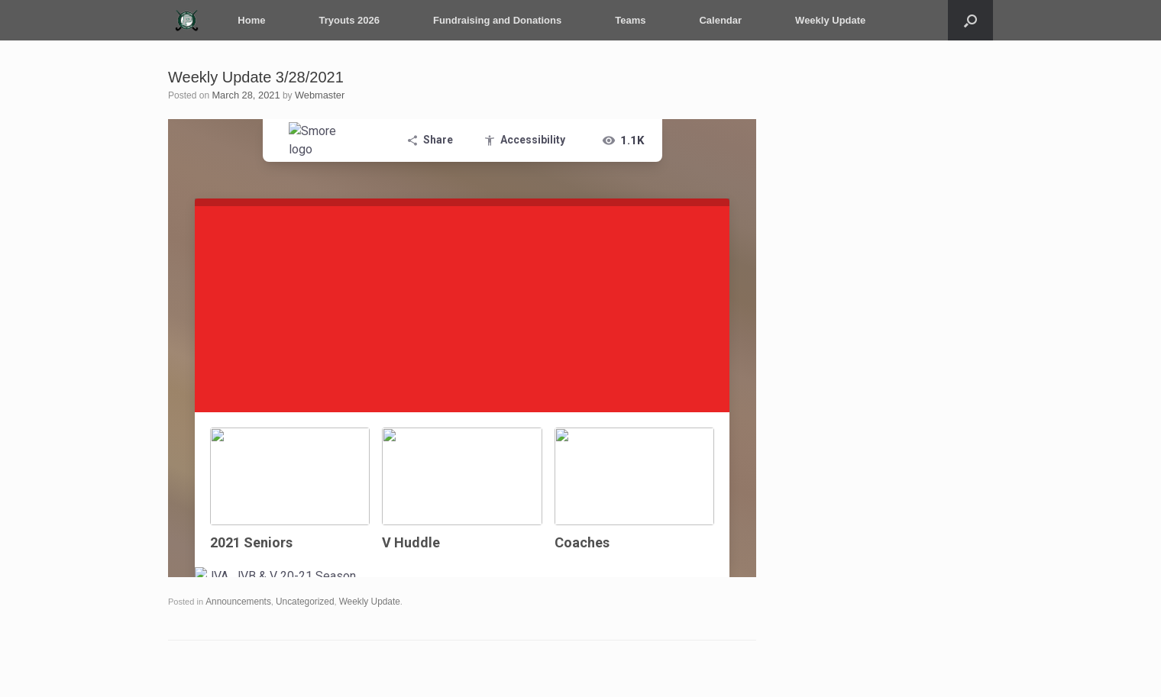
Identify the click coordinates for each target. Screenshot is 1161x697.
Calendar (714, 20)
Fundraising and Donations (491, 20)
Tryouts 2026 (343, 20)
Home (245, 20)
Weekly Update (824, 20)
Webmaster (313, 94)
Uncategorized (298, 600)
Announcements (236, 600)
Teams (624, 20)
